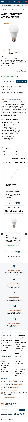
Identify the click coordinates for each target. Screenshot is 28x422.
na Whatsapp (14, 390)
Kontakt (17, 340)
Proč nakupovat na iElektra (19, 364)
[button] (14, 2)
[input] (9, 203)
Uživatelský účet (19, 348)
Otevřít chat (15, 387)
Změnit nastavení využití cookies (5, 370)
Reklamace (18, 344)
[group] (14, 185)
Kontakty (17, 359)
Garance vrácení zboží (20, 342)
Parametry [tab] (8, 99)
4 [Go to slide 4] (13, 207)
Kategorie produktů (20, 335)
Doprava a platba (19, 337)
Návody (3, 359)
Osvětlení (11, 9)
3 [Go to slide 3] (11, 207)
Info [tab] (3, 99)
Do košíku (21, 81)
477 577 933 (12, 381)
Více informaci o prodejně (10, 397)
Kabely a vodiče (7, 335)
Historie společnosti (20, 369)
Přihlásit (21, 409)
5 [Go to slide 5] (14, 207)
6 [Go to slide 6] (16, 207)
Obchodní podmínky (20, 346)
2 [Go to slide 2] (9, 207)
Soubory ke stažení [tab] (17, 99)
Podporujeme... (19, 371)
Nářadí (4, 350)
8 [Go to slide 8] (19, 207)
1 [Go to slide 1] (8, 207)
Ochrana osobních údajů (19, 374)
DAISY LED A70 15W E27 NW (13, 232)
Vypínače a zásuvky (8, 340)
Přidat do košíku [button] (18, 203)
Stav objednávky (19, 350)
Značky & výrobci (5, 365)
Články (17, 353)
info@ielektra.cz (18, 384)
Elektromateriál (7, 338)
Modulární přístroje (7, 345)
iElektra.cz (5, 9)
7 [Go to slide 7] (18, 207)
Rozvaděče (5, 342)
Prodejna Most (18, 361)
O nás (16, 367)
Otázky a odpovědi (5, 363)
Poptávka (3, 367)
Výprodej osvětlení (18, 9)
